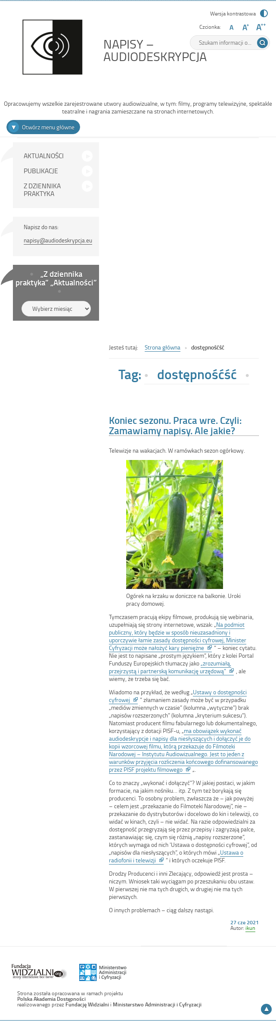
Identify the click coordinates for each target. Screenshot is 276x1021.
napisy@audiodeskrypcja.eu (58, 240)
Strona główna (162, 347)
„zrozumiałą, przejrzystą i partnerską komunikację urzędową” (171, 667)
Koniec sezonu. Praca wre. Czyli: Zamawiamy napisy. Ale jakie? (175, 425)
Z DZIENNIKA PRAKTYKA (42, 189)
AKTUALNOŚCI (44, 155)
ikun (250, 928)
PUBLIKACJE (41, 170)
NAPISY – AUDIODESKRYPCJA (174, 50)
